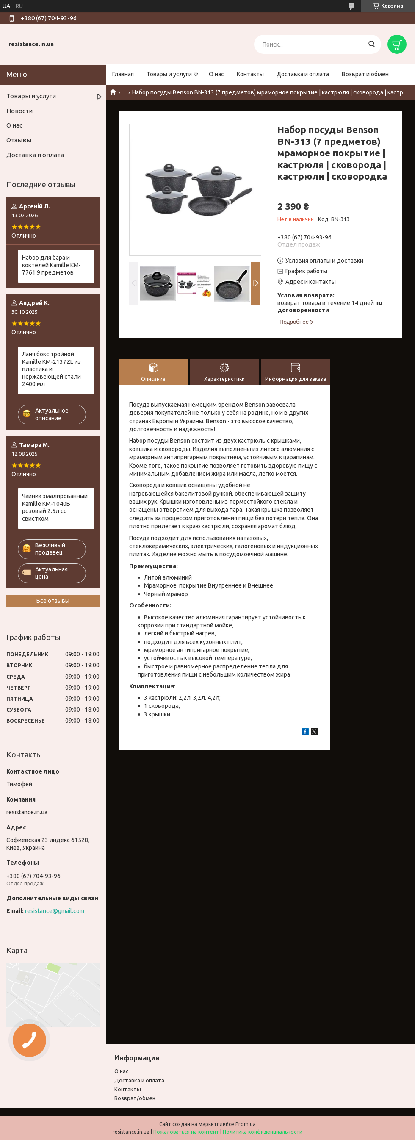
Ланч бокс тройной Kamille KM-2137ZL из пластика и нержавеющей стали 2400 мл (51, 369)
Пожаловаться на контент (186, 1131)
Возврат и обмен (365, 74)
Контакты (250, 74)
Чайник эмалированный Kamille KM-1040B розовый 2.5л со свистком (55, 507)
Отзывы (18, 140)
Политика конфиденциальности (262, 1131)
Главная (123, 74)
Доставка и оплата (303, 74)
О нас (216, 74)
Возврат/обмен (134, 1098)
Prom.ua (245, 1124)
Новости (19, 110)
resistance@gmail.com (54, 910)
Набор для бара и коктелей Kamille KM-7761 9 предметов (51, 265)
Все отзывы (52, 600)
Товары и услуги (169, 74)
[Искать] (371, 44)
